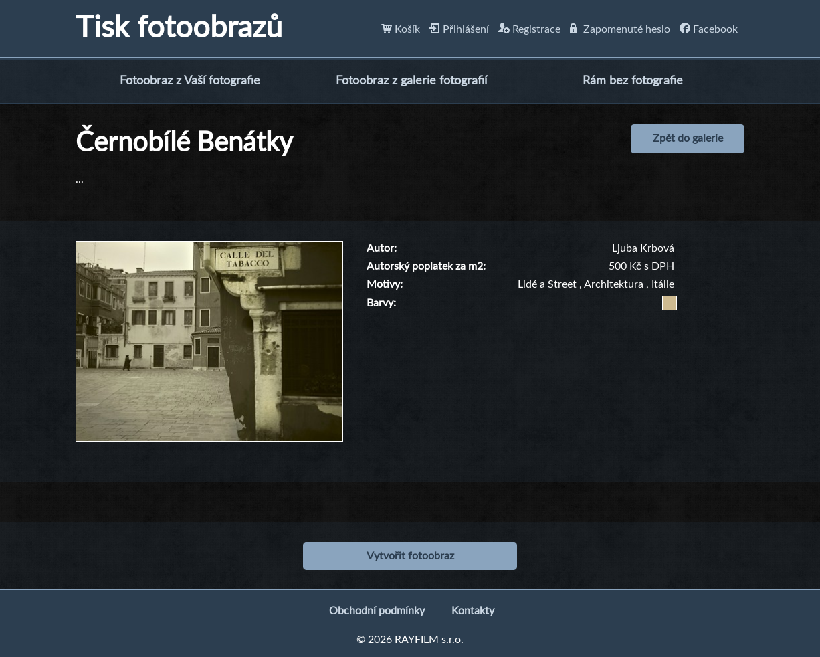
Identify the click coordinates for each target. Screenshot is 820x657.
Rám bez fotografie (633, 81)
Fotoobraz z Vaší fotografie (190, 81)
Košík (400, 29)
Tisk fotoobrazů (179, 28)
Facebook (709, 29)
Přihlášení (459, 29)
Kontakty (472, 610)
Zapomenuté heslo (620, 29)
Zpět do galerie (688, 138)
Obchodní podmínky (377, 610)
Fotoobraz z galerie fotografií (411, 81)
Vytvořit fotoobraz (410, 556)
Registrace (529, 29)
